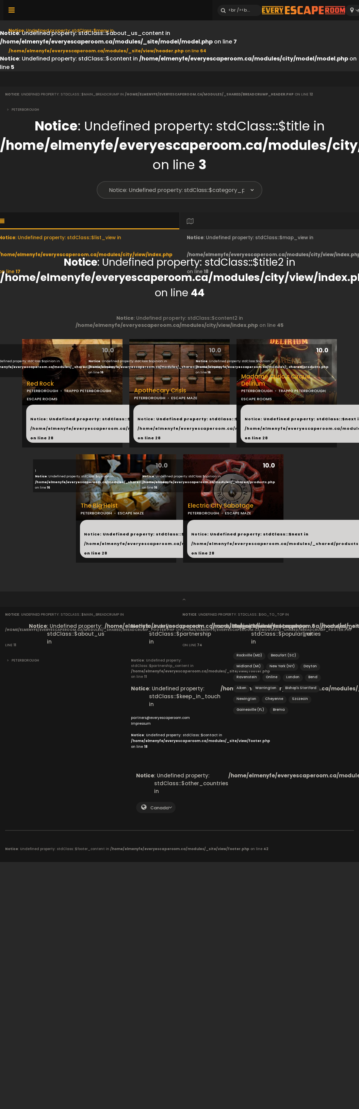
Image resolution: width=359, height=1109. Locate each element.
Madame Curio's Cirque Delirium (275, 380)
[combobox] (156, 807)
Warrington (265, 687)
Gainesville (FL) (250, 709)
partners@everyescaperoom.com (160, 717)
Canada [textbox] (159, 808)
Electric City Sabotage (221, 505)
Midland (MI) (248, 666)
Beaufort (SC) (283, 655)
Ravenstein (246, 677)
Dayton (310, 666)
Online (271, 677)
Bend (312, 677)
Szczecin (300, 698)
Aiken (241, 687)
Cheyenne (274, 698)
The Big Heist (99, 505)
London (292, 677)
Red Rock (40, 383)
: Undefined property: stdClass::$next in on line (119, 428)
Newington (246, 698)
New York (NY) (282, 666)
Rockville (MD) (249, 655)
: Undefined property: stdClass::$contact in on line (200, 741)
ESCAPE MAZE (184, 398)
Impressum (141, 723)
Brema (279, 709)
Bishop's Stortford (300, 687)
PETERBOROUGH (42, 390)
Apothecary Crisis (160, 390)
